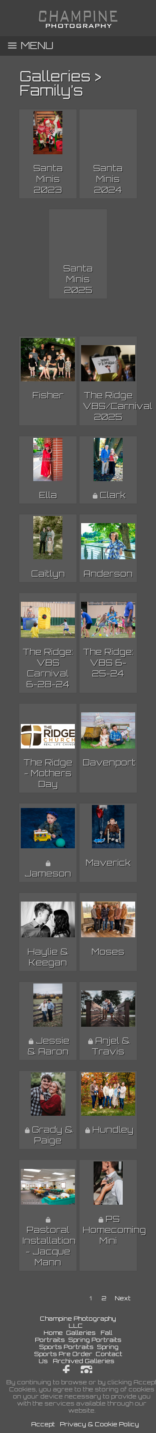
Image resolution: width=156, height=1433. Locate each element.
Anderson (108, 573)
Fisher (48, 395)
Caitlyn (48, 573)
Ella (48, 494)
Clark (113, 494)
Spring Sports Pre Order (76, 1350)
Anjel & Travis (111, 1046)
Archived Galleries (83, 1360)
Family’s (51, 90)
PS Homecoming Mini (114, 1229)
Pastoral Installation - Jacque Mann (49, 1245)
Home (53, 1332)
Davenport (109, 762)
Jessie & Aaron (48, 1046)
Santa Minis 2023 (48, 179)
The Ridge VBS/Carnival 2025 (117, 406)
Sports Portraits (66, 1346)
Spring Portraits (94, 1339)
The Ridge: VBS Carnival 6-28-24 (47, 667)
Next (123, 1298)
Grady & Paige (52, 1135)
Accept (43, 1424)
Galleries (55, 76)
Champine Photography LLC (78, 1322)
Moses (108, 951)
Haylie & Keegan (48, 957)
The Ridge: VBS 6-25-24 (108, 662)
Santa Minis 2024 (108, 179)
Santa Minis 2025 (78, 279)
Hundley (113, 1129)
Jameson (48, 873)
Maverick (108, 862)
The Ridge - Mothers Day (47, 773)
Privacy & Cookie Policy (99, 1424)
